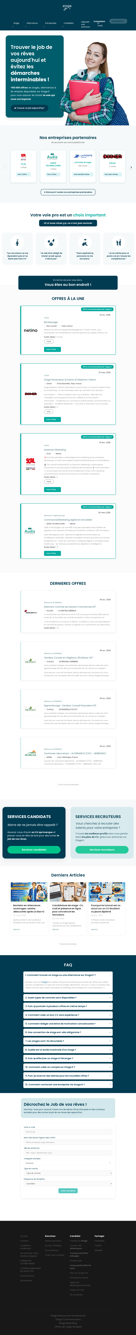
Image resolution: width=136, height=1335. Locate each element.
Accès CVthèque (53, 1245)
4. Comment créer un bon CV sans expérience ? (68, 1014)
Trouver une (76, 1247)
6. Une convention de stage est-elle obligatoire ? (68, 1032)
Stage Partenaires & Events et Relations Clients (70, 379)
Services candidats (34, 849)
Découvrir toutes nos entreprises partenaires (68, 192)
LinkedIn (98, 1250)
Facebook (99, 1240)
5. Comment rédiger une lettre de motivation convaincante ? (68, 1023)
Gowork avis (76, 1260)
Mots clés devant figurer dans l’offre (39, 1137)
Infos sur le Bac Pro (79, 1273)
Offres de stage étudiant (68, 1326)
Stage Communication (68, 1319)
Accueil (23, 1236)
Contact (24, 1240)
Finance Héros (27, 1275)
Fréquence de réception (34, 1179)
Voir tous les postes (68, 784)
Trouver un (78, 1240)
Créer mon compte (54, 1255)
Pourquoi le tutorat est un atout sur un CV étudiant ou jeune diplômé (105, 908)
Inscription (118, 21)
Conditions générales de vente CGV (30, 1270)
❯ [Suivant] (131, 167)
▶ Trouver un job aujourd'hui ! (29, 108)
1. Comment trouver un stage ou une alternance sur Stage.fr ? (68, 975)
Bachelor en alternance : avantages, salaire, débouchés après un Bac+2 (28, 908)
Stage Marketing (68, 1323)
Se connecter (51, 1250)
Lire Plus (16, 929)
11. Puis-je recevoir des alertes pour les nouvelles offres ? (68, 1075)
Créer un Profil (77, 1290)
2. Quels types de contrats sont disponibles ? (68, 997)
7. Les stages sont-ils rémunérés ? (68, 1041)
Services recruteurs (102, 849)
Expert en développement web (80, 1284)
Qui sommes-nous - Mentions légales (30, 1254)
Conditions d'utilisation (25, 1247)
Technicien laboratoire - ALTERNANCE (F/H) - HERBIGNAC (75, 753)
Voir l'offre (52, 349)
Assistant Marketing (55, 449)
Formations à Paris (79, 1277)
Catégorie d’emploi (32, 1158)
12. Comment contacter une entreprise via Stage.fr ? (68, 1084)
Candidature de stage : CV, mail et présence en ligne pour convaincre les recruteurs (68, 910)
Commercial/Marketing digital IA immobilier (68, 519)
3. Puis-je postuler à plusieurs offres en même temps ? (68, 1006)
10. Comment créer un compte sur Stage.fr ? (68, 1067)
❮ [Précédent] (5, 167)
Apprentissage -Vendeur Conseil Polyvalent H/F (70, 705)
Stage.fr (45, 982)
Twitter (98, 1245)
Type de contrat (31, 1168)
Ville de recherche (31, 1148)
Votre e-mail (29, 1127)
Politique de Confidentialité (27, 1262)
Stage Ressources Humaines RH (68, 1315)
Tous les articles (68, 944)
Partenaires (26, 1280)
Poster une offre (53, 1240)
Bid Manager (51, 322)
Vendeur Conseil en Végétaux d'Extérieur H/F (68, 657)
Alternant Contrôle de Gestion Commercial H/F (70, 606)
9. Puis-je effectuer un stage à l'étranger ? (68, 1058)
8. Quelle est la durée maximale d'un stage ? (68, 1049)
